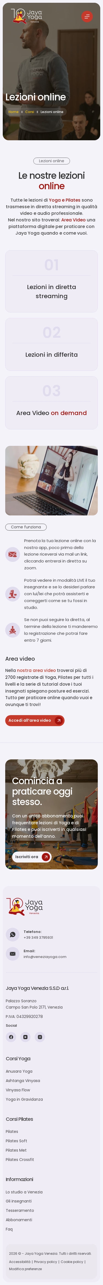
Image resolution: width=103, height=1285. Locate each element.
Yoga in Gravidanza (24, 1099)
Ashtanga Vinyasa (23, 1080)
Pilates (12, 1131)
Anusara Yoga (19, 1071)
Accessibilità (19, 1261)
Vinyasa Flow (18, 1090)
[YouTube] (25, 1037)
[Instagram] (40, 1037)
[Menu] (87, 16)
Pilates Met (16, 1150)
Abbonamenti (19, 1220)
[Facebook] (11, 1037)
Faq (9, 1229)
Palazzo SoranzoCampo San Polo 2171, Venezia (34, 1004)
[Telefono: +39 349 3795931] (13, 934)
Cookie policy (72, 1261)
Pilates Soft (16, 1141)
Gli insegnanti (19, 1201)
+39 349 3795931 (38, 937)
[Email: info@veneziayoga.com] (13, 954)
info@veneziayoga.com (45, 956)
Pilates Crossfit (20, 1159)
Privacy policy (45, 1261)
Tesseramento (20, 1210)
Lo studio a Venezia (24, 1192)
